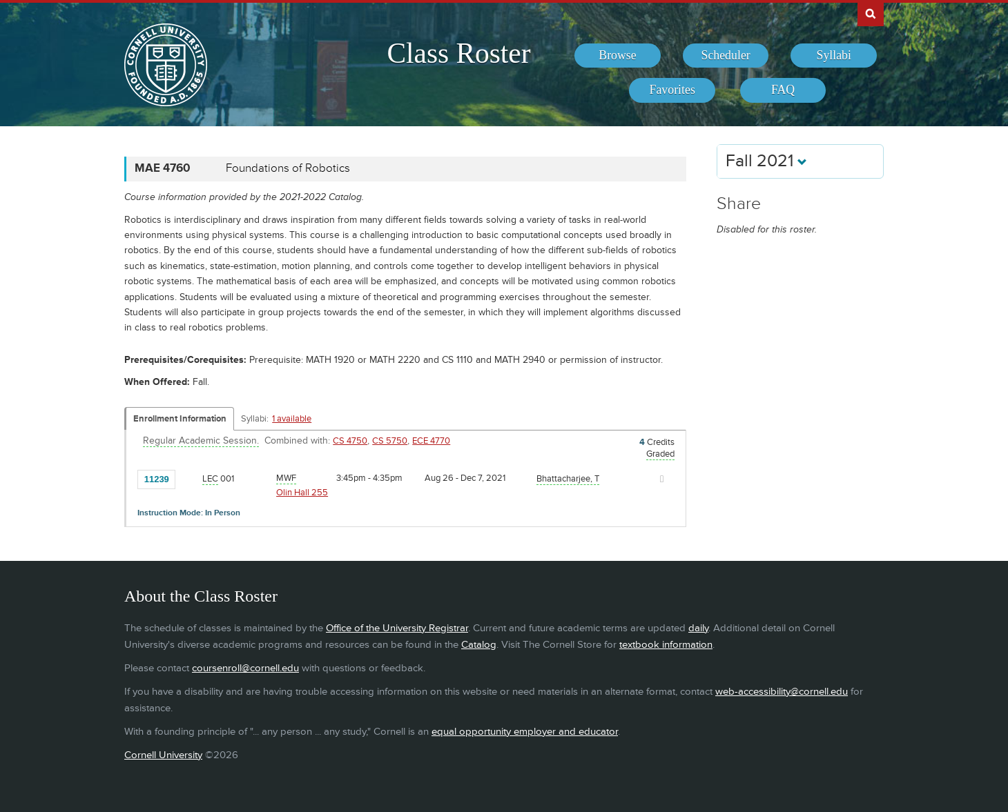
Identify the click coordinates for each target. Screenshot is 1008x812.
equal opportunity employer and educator (525, 731)
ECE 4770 (431, 440)
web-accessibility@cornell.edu (781, 691)
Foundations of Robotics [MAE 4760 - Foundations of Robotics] (288, 168)
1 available (291, 418)
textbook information (666, 644)
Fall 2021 (766, 161)
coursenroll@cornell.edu (245, 668)
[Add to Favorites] (189, 478)
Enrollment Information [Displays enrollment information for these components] (179, 418)
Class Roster (458, 53)
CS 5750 (389, 440)
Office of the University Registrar (397, 628)
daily (698, 628)
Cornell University (163, 755)
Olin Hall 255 (302, 492)
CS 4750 (350, 440)
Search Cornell (870, 13)
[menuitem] (617, 55)
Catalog (478, 644)
